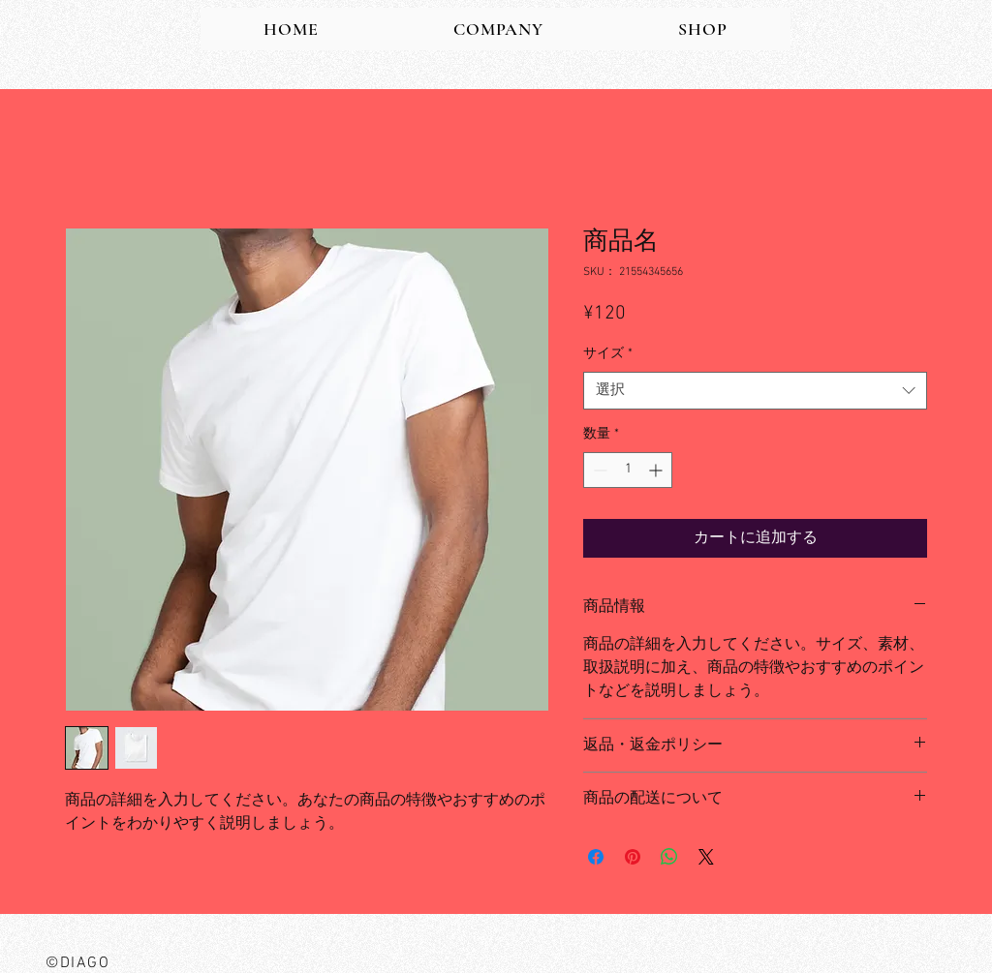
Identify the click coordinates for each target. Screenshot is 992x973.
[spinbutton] (627, 470)
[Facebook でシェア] (595, 856)
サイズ (608, 354)
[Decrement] (598, 470)
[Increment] (657, 470)
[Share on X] (706, 856)
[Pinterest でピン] (632, 856)
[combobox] (755, 391)
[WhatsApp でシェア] (669, 856)
